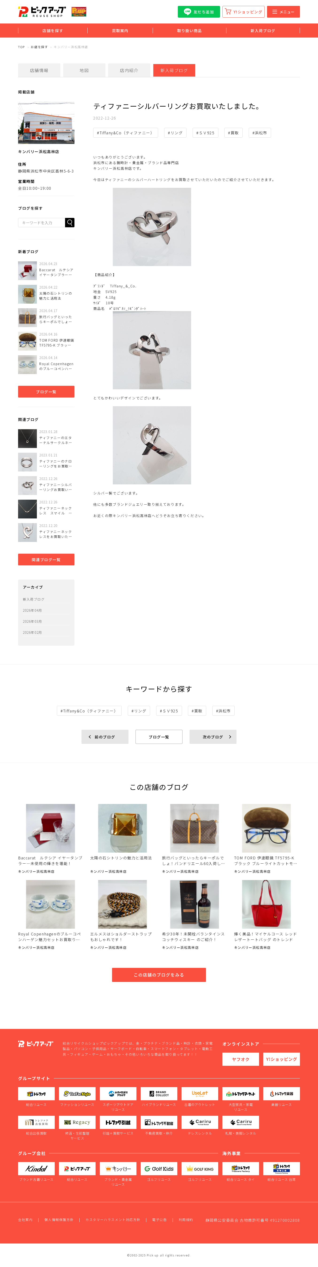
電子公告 (159, 1219)
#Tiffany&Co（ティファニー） (125, 132)
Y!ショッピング (248, 12)
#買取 (233, 132)
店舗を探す (53, 30)
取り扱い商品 (189, 30)
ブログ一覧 (46, 391)
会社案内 (25, 1219)
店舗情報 (39, 70)
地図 (84, 70)
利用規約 (186, 1219)
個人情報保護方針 (59, 1219)
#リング (175, 132)
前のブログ (105, 737)
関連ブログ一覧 (46, 559)
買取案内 (120, 30)
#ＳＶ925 (205, 132)
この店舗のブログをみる (159, 975)
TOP (21, 47)
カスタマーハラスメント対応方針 (112, 1219)
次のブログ (213, 737)
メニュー (283, 12)
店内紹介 (129, 70)
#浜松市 (259, 132)
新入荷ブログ (263, 30)
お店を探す (39, 47)
